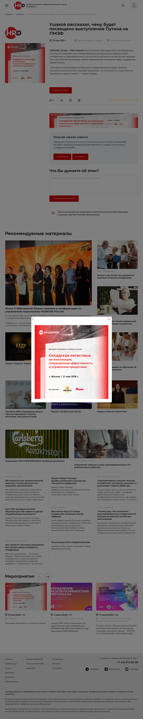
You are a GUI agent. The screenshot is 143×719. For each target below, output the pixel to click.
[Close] (109, 319)
